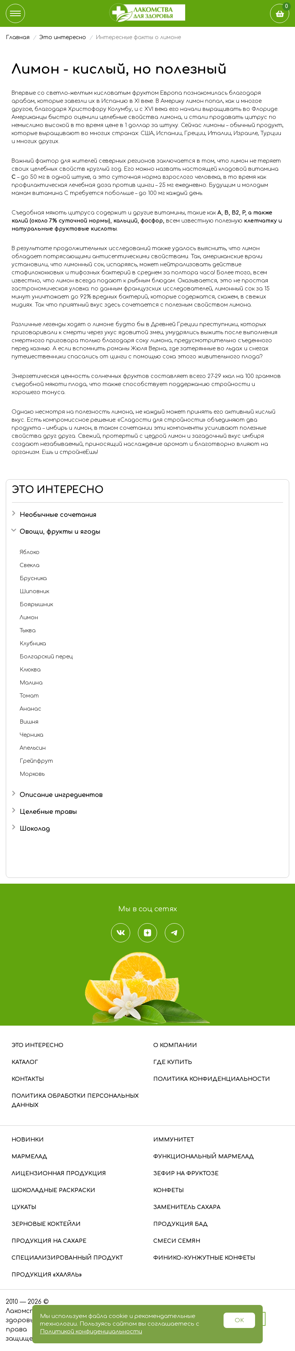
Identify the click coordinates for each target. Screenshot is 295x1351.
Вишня (29, 722)
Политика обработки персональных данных (75, 1100)
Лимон (29, 617)
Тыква (28, 630)
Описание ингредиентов (61, 795)
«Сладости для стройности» (162, 420)
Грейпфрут (36, 761)
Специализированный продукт (67, 1258)
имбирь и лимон (68, 428)
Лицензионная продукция (59, 1173)
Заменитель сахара (186, 1207)
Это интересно (37, 1045)
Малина (31, 683)
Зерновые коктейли (46, 1224)
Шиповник (34, 591)
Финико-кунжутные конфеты (204, 1258)
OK (239, 1320)
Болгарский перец (46, 657)
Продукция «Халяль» (47, 1275)
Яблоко (30, 552)
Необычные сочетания (58, 514)
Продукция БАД (180, 1224)
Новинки (28, 1140)
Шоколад (35, 828)
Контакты (28, 1079)
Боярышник (36, 604)
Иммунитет (173, 1140)
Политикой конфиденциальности (91, 1331)
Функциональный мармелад (203, 1157)
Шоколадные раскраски (53, 1190)
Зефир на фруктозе (186, 1173)
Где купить (172, 1062)
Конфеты (168, 1190)
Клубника (33, 644)
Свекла (30, 565)
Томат (29, 696)
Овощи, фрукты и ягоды (60, 531)
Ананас (30, 709)
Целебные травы (48, 811)
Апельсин (33, 748)
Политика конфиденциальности (211, 1079)
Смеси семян (176, 1241)
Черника (31, 735)
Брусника (33, 578)
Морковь (32, 774)
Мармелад (29, 1157)
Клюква (30, 670)
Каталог (25, 1062)
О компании (175, 1045)
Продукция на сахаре (49, 1241)
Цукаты (24, 1207)
